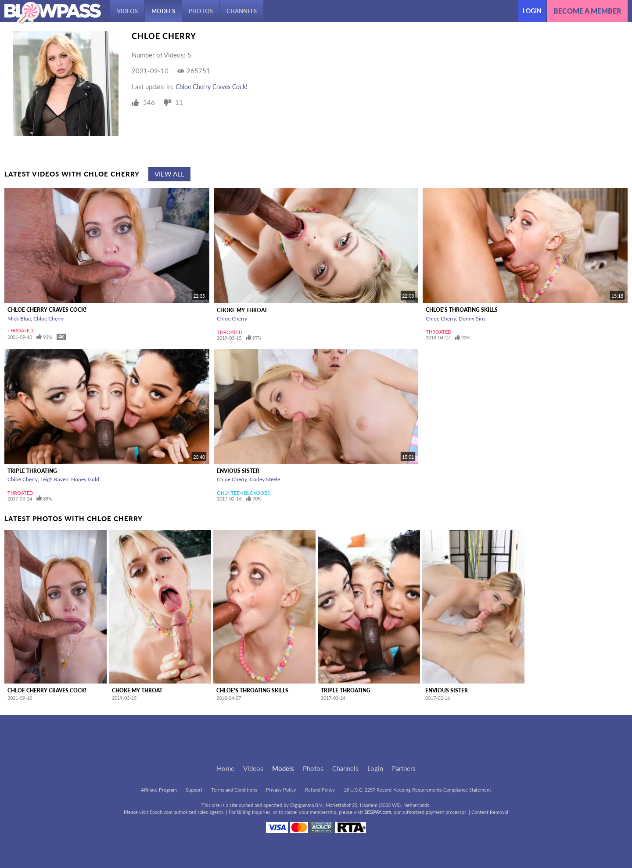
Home (225, 768)
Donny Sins (472, 318)
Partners (404, 768)
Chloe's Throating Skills (462, 309)
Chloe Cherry (48, 318)
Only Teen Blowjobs (243, 493)
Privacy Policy (281, 789)
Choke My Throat (242, 310)
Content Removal (489, 812)
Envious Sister (238, 471)
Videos (127, 10)
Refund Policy (320, 789)
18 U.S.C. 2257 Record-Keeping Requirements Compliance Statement (417, 789)
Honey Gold (85, 479)
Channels (241, 10)
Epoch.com (161, 812)
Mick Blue (19, 318)
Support (194, 789)
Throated (20, 330)
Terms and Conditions (234, 789)
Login (532, 10)
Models (163, 10)
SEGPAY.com (377, 812)
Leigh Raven (54, 479)
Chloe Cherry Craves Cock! (212, 86)
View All (169, 174)
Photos (201, 10)
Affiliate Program (159, 789)
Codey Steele (265, 479)
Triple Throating (32, 471)
